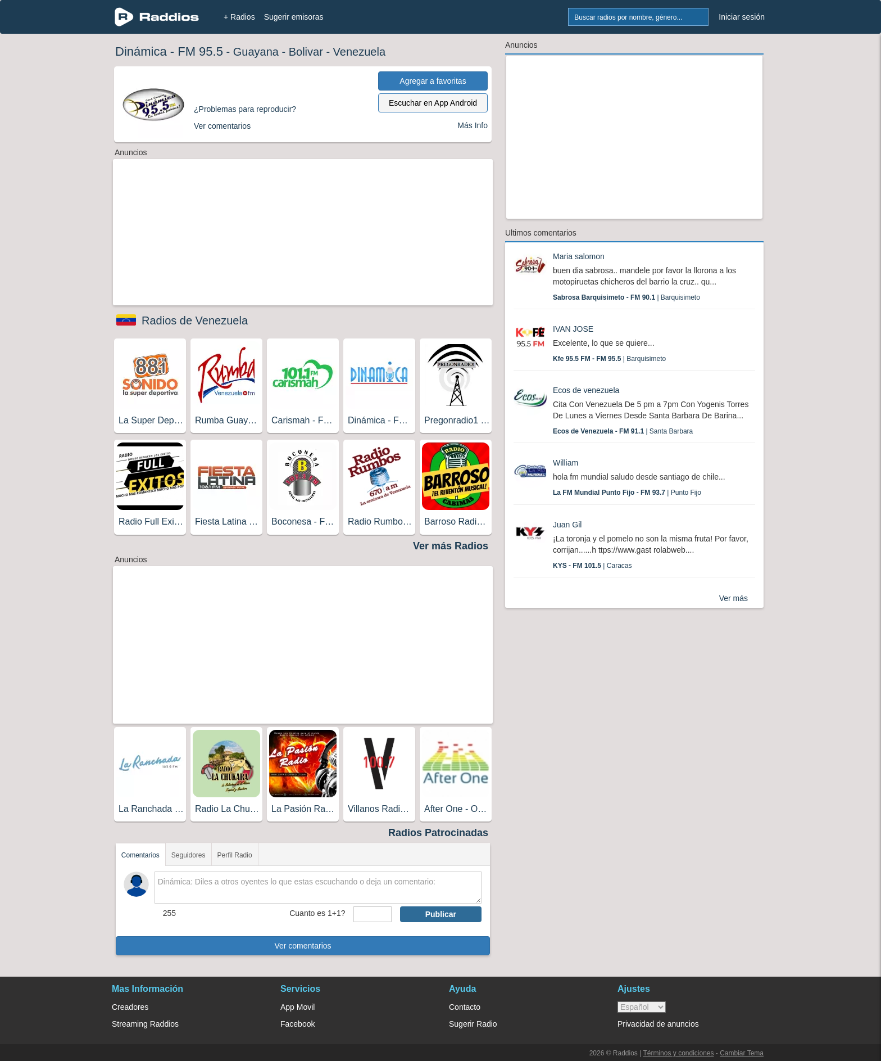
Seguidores (188, 855)
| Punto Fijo (627, 492)
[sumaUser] (372, 914)
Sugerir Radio (473, 1023)
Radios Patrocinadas (438, 832)
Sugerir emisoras (294, 16)
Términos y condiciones (678, 1053)
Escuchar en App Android (433, 102)
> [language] (641, 1007)
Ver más (733, 598)
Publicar (440, 914)
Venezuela (359, 52)
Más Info (472, 125)
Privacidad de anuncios (658, 1023)
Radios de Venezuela (195, 320)
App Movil (297, 1007)
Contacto (464, 1007)
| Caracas (592, 566)
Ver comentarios (302, 945)
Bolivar (306, 52)
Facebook (297, 1023)
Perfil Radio (234, 855)
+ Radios (239, 16)
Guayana (256, 52)
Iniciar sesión (742, 16)
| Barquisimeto (626, 297)
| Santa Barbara (623, 431)
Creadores (130, 1007)
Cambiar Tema (742, 1053)
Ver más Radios (450, 546)
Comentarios (140, 855)
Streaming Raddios (145, 1023)
